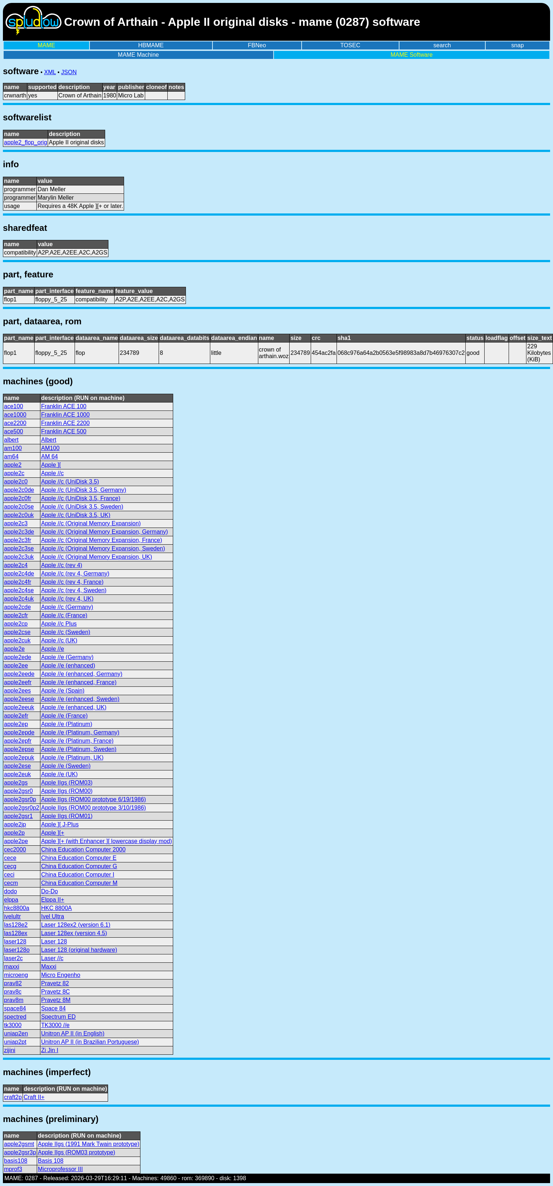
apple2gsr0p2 (21, 808)
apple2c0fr (17, 498)
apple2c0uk (19, 515)
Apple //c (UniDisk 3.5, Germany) (83, 490)
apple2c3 (16, 523)
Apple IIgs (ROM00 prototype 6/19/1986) (93, 799)
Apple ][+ (52, 833)
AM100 (50, 448)
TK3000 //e (55, 1025)
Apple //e (52, 649)
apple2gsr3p (20, 1152)
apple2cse (17, 632)
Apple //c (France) (64, 615)
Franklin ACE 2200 (65, 423)
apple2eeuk (19, 707)
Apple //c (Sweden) (65, 632)
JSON (69, 72)
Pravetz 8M (56, 1000)
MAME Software (411, 55)
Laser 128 (54, 941)
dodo (10, 891)
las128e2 (16, 925)
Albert (48, 440)
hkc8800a (16, 908)
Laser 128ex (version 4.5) (74, 933)
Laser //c (52, 958)
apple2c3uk (19, 557)
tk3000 (12, 1025)
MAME (46, 45)
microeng (16, 975)
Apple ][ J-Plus (60, 824)
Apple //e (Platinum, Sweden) (78, 749)
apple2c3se (19, 548)
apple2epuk (19, 757)
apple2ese (17, 766)
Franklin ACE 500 (64, 431)
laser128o (16, 950)
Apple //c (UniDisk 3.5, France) (80, 498)
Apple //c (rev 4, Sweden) (74, 590)
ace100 (13, 406)
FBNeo (257, 45)
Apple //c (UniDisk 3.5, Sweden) (82, 507)
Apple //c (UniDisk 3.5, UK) (75, 515)
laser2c (13, 958)
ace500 (13, 431)
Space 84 (53, 1008)
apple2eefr (18, 682)
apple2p (14, 833)
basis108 (15, 1161)
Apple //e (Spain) (62, 691)
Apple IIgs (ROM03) (66, 783)
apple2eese (19, 699)
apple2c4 (16, 565)
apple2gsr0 (18, 791)
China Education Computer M (79, 883)
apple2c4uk (19, 599)
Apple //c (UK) (59, 640)
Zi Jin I (49, 1050)
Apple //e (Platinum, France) (77, 741)
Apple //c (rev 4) (61, 565)
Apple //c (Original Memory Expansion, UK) (96, 557)
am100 (13, 448)
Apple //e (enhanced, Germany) (81, 674)
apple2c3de (19, 532)
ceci (9, 875)
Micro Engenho (60, 975)
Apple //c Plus (59, 624)
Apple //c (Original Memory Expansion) (91, 523)
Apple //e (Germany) (67, 657)
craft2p (13, 1097)
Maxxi (48, 966)
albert (11, 440)
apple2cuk (17, 640)
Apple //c (52, 473)
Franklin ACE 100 (64, 406)
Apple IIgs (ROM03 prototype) (76, 1152)
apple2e (14, 649)
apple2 (12, 465)
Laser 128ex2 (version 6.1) (75, 925)
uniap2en (16, 1033)
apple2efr (16, 716)
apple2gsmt (19, 1144)
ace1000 (15, 415)
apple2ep (16, 724)
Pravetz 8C (55, 992)
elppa (11, 900)
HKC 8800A (56, 908)
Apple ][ (51, 465)
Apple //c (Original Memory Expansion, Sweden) (103, 548)
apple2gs (16, 783)
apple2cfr (16, 615)
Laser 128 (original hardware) (79, 950)
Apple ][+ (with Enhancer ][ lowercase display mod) (106, 841)
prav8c (12, 992)
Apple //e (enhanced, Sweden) (80, 699)
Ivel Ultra (52, 916)
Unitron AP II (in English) (72, 1033)
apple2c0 (16, 481)
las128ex (15, 933)
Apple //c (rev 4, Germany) (75, 573)
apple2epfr (18, 741)
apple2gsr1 (18, 816)
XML (50, 72)
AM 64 (49, 456)
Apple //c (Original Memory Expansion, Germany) (104, 532)
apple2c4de (19, 573)
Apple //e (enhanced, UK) (74, 707)
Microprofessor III (60, 1169)
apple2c (14, 473)
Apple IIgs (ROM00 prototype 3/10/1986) (93, 808)
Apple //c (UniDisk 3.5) (70, 481)
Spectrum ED (58, 1017)
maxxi (11, 966)
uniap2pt (15, 1042)
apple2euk (17, 774)
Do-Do (49, 891)
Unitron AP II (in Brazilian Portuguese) (90, 1042)
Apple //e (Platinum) (66, 724)
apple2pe (16, 841)
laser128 (15, 941)
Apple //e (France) (64, 716)
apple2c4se (19, 590)
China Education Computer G (79, 866)
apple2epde (19, 732)
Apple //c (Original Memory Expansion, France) (101, 540)
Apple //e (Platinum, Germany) (80, 732)
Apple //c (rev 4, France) (72, 582)
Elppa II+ (52, 900)
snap (517, 45)
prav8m (13, 1000)
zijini (9, 1050)
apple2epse (19, 749)
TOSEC (350, 45)
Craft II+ (34, 1097)
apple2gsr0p (20, 799)
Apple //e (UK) (59, 774)
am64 (11, 456)
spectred (15, 1017)
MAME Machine (138, 55)
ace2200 (15, 423)
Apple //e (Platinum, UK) (72, 757)
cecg (10, 866)
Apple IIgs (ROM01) (66, 816)
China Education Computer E (78, 858)
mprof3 (13, 1169)
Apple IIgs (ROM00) (66, 791)
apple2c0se (19, 507)
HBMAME (151, 45)
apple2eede (19, 674)
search (442, 45)
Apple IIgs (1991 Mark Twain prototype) (88, 1144)
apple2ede (17, 657)
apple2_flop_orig (25, 142)
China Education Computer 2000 (83, 849)
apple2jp (15, 824)
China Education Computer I (77, 875)
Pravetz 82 (55, 983)
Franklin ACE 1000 (65, 415)
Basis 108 (50, 1161)
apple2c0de (19, 490)
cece (10, 858)
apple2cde (17, 607)
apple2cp (16, 624)
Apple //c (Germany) (67, 607)
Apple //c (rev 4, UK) (67, 599)
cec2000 (15, 849)
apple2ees (17, 691)
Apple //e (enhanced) (68, 665)
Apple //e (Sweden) (66, 766)
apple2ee (16, 665)
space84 (15, 1008)
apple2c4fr (17, 582)
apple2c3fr (17, 540)
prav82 (13, 983)
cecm (11, 883)
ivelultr (12, 916)
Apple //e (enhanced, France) (78, 682)
